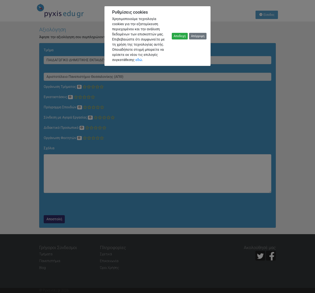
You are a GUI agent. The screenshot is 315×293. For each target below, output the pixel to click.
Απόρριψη (198, 36)
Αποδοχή (180, 36)
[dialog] (157, 146)
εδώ (138, 60)
